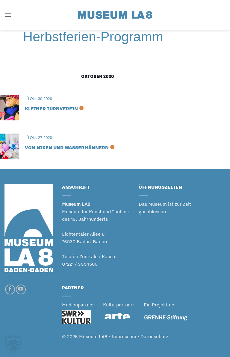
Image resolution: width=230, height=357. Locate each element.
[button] (8, 14)
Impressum (123, 336)
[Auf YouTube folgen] (21, 289)
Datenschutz (154, 336)
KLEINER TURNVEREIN (51, 108)
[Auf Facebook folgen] (10, 289)
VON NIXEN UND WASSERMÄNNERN (67, 147)
